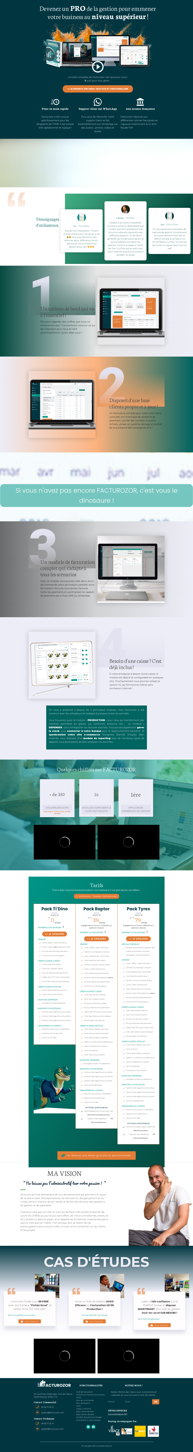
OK (155, 1401)
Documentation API (117, 1414)
